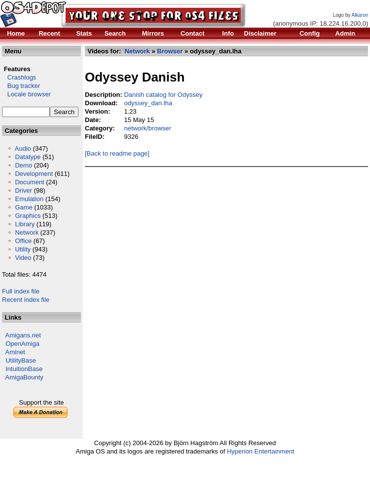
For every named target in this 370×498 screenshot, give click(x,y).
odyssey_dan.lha (148, 103)
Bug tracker (21, 85)
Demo (23, 165)
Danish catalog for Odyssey (163, 94)
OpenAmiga (22, 343)
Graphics (27, 215)
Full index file (20, 291)
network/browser (147, 128)
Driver (23, 190)
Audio (23, 148)
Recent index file (25, 299)
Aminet (15, 352)
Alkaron (359, 15)
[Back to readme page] (117, 153)
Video (23, 257)
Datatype (27, 157)
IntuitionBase (23, 369)
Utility (23, 249)
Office (23, 241)
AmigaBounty (24, 377)
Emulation (29, 199)
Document (29, 182)
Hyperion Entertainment (261, 451)
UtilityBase (20, 360)
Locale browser (26, 94)
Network (26, 232)
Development (34, 173)
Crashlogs (19, 77)
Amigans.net (23, 335)
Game (23, 207)
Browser (170, 51)
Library (25, 224)
